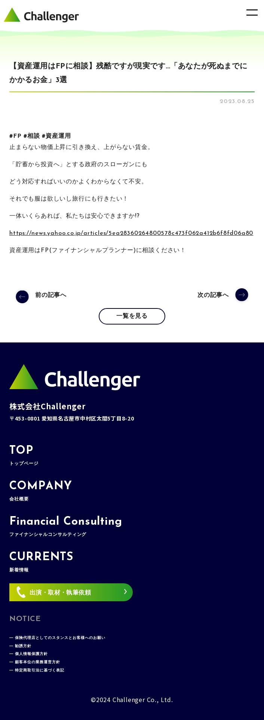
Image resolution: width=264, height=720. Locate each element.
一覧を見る (132, 316)
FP (17, 136)
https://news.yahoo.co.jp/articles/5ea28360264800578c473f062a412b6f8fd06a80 (131, 233)
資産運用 (58, 136)
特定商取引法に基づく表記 (39, 670)
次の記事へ (213, 295)
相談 (33, 136)
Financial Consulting (65, 526)
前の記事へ (51, 295)
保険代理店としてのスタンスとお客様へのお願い (60, 638)
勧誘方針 (23, 646)
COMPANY (40, 491)
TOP (23, 455)
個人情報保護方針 (31, 654)
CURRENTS (41, 562)
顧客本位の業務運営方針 (37, 662)
